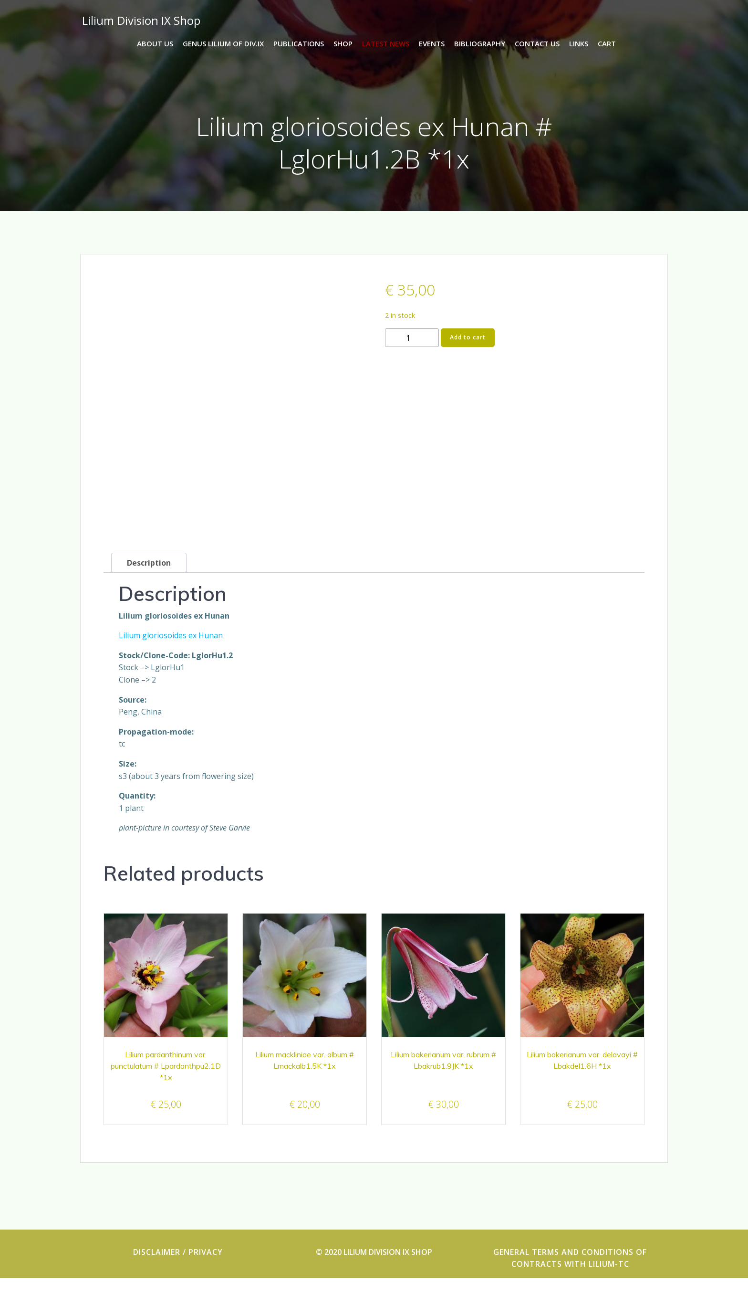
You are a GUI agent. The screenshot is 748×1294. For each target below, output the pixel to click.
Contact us (537, 43)
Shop (343, 43)
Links (578, 43)
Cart (607, 43)
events (432, 43)
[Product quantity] (412, 341)
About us (155, 43)
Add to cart (468, 341)
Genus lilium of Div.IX (223, 43)
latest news (385, 43)
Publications (298, 43)
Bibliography (479, 43)
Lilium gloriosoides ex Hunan (171, 651)
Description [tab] (149, 579)
